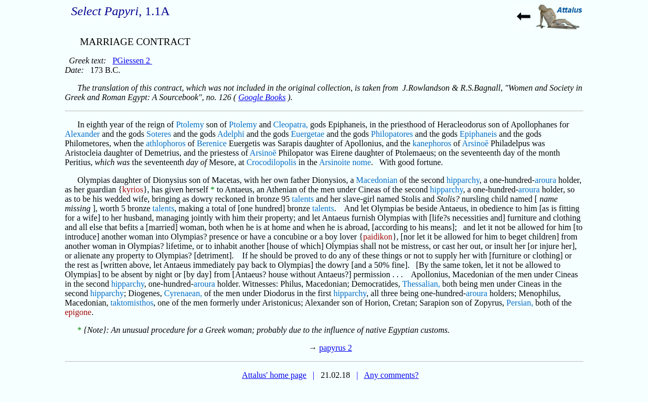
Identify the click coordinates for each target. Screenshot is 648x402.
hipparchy (463, 180)
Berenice (212, 143)
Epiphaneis (478, 133)
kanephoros (431, 143)
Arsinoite (334, 162)
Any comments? (391, 375)
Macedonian (377, 180)
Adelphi (231, 133)
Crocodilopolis (271, 162)
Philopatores (392, 133)
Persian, (519, 302)
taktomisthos (132, 302)
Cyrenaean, (183, 293)
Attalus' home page (274, 375)
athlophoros (166, 143)
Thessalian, (421, 283)
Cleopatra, (290, 124)
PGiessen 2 (132, 60)
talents (303, 198)
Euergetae (308, 133)
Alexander (82, 133)
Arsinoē (475, 143)
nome (361, 162)
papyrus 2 (335, 347)
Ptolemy (190, 124)
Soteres (158, 133)
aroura (545, 180)
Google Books (261, 97)
